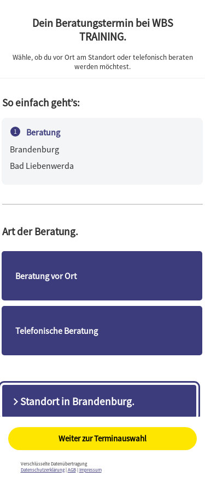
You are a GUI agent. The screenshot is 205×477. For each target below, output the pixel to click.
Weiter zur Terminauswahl (102, 438)
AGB (72, 470)
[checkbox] (102, 275)
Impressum (90, 470)
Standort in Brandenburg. (72, 401)
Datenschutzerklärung (43, 470)
